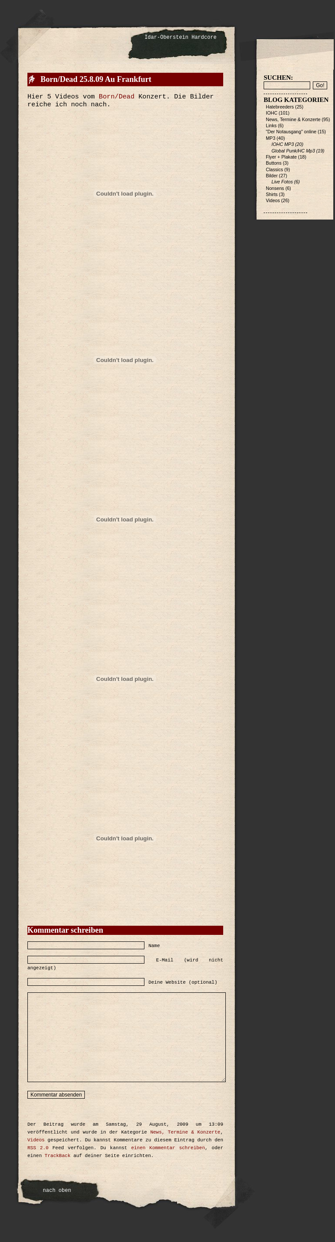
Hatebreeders (280, 106)
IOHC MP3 (282, 144)
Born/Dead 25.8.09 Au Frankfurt (95, 79)
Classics (274, 169)
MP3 (270, 138)
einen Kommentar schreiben (168, 1148)
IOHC (272, 112)
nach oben (57, 1191)
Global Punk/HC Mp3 (293, 150)
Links (271, 125)
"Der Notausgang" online (291, 131)
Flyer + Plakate (281, 156)
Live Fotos (282, 181)
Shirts (272, 194)
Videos (36, 1140)
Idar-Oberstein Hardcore (180, 37)
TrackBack (57, 1155)
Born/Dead (116, 97)
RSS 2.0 (38, 1148)
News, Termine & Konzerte (185, 1132)
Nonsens (275, 188)
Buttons (273, 163)
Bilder (272, 175)
